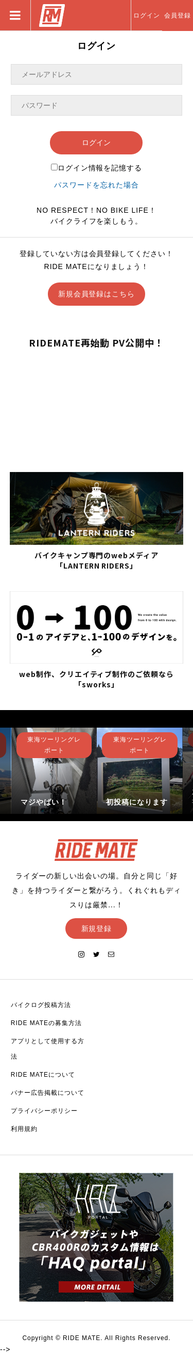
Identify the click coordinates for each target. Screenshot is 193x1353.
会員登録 (177, 15)
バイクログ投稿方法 (41, 1005)
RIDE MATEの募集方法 (46, 1023)
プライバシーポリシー (44, 1110)
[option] (54, 771)
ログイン (146, 15)
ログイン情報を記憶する (97, 168)
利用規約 (24, 1128)
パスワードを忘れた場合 (96, 185)
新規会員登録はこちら (96, 294)
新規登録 (96, 928)
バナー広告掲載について (47, 1092)
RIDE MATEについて (43, 1074)
